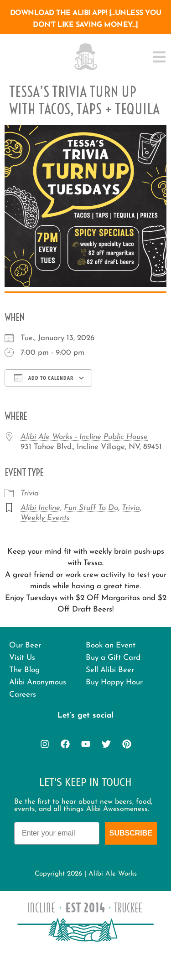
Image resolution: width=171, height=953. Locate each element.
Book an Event (110, 645)
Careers (22, 694)
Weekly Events (45, 518)
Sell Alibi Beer (110, 670)
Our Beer (25, 645)
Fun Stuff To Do (91, 508)
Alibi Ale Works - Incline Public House (84, 437)
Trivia (30, 493)
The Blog (24, 670)
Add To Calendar (43, 377)
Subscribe (130, 833)
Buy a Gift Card (113, 658)
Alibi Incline (40, 508)
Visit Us (22, 658)
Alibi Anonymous (37, 682)
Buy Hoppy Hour (114, 682)
